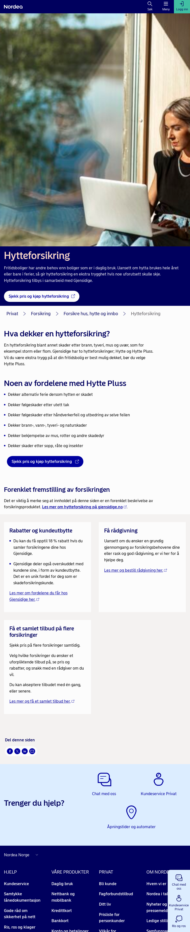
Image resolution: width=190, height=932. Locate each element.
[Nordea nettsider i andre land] (22, 855)
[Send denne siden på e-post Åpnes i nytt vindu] (32, 751)
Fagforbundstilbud (116, 894)
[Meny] (166, 6)
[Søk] (150, 6)
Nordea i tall (160, 894)
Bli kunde (108, 883)
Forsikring (41, 313)
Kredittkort (61, 910)
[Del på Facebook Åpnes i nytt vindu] (10, 751)
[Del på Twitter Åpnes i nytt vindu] (17, 751)
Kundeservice (16, 883)
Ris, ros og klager (19, 927)
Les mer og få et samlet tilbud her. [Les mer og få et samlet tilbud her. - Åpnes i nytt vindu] (41, 701)
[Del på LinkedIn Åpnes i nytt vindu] (25, 751)
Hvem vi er (158, 883)
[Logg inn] (182, 6)
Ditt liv (105, 904)
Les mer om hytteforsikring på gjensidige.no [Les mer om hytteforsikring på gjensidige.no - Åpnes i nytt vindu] (84, 507)
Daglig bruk (62, 883)
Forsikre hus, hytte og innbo (91, 313)
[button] (179, 881)
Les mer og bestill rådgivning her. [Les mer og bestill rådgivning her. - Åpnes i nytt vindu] (135, 570)
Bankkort (60, 920)
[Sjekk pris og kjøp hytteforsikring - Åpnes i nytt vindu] (41, 296)
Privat (12, 313)
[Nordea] (13, 7)
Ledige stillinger (164, 920)
